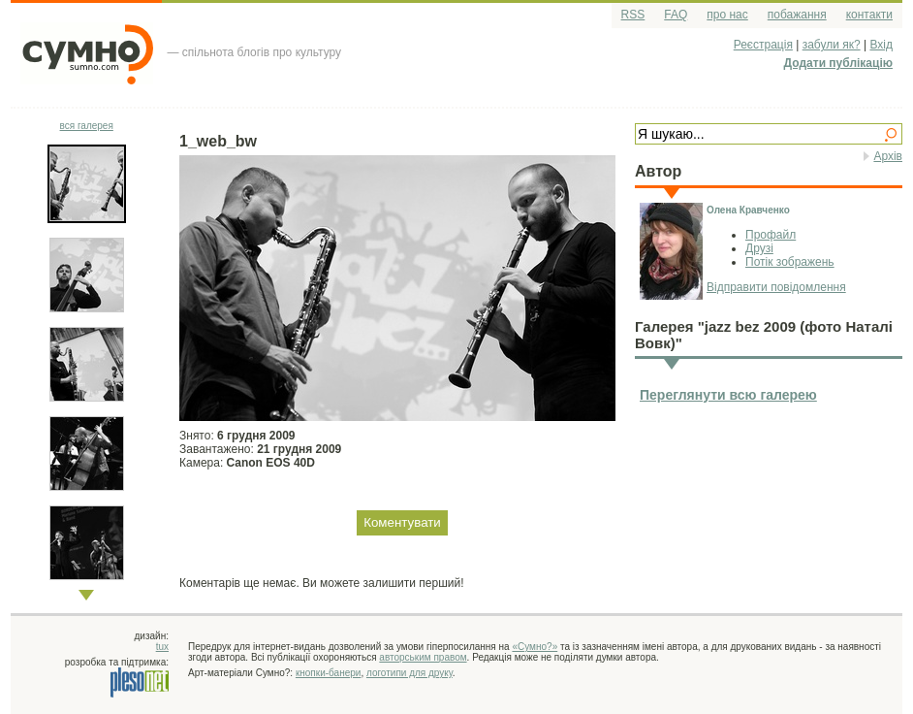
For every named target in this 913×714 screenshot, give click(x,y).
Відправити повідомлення (776, 287)
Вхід (881, 44)
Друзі (759, 248)
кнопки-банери (328, 672)
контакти (869, 14)
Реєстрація (763, 44)
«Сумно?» (534, 646)
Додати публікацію (838, 63)
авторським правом (422, 657)
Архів (887, 156)
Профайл (770, 235)
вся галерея (86, 125)
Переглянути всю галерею (728, 395)
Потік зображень (789, 262)
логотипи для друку (409, 672)
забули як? (832, 44)
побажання (797, 14)
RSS (633, 14)
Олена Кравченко (748, 210)
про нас (727, 14)
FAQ (675, 14)
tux (162, 646)
